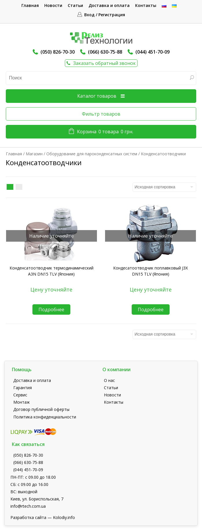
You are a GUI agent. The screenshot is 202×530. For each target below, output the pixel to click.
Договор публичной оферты (41, 409)
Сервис (20, 395)
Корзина (105, 131)
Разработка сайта (28, 517)
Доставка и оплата (109, 5)
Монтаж (21, 402)
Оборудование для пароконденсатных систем (91, 153)
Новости (53, 5)
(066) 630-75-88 (105, 52)
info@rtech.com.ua (28, 506)
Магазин (34, 153)
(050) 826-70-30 (58, 52)
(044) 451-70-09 (152, 52)
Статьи (75, 5)
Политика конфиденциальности (44, 417)
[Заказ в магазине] (164, 187)
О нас (109, 380)
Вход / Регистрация (104, 14)
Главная (30, 5)
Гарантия (22, 387)
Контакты (145, 5)
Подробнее (51, 309)
